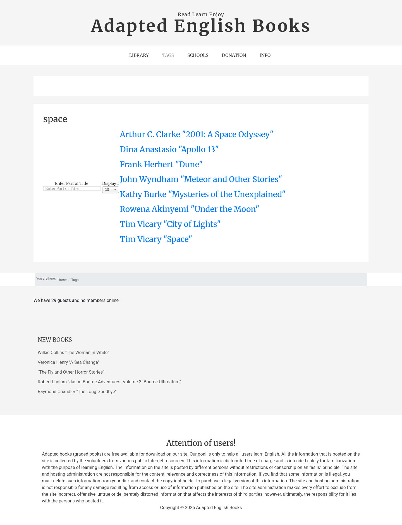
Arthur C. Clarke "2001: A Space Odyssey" (197, 134)
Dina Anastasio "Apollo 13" (169, 149)
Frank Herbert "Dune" (161, 164)
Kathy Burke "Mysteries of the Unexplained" (203, 194)
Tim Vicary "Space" (156, 239)
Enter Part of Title (72, 183)
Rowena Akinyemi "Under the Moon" (189, 209)
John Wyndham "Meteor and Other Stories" (201, 179)
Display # (111, 183)
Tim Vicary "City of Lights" (170, 224)
